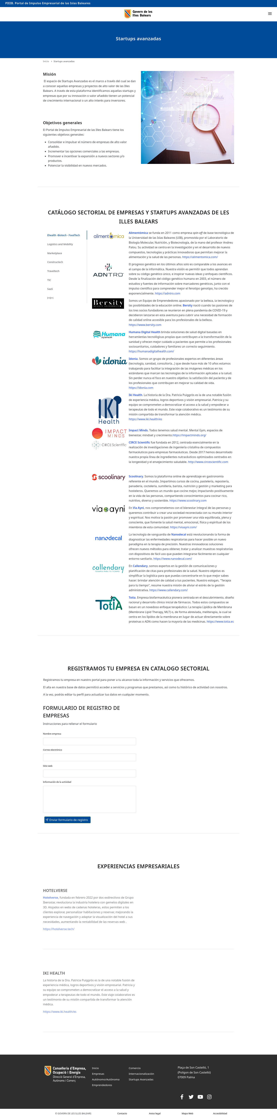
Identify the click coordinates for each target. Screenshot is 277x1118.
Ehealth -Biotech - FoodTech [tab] (63, 235)
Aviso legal (155, 1113)
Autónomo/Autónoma (106, 1079)
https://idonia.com (141, 388)
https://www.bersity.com (145, 325)
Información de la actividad (57, 781)
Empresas (98, 1073)
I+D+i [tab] (50, 298)
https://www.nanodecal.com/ (172, 559)
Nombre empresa (52, 733)
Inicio (46, 61)
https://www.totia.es (220, 621)
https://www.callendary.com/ (168, 590)
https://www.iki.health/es (145, 419)
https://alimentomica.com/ (200, 257)
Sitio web (47, 765)
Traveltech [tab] (53, 271)
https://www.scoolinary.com (188, 500)
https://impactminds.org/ (189, 435)
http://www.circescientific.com (208, 462)
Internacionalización (141, 1073)
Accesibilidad (220, 1113)
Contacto (122, 1113)
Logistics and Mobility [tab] (60, 244)
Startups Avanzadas (141, 1079)
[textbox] (89, 741)
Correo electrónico (52, 749)
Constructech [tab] (55, 262)
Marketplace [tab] (54, 253)
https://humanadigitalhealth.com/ (151, 351)
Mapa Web (187, 1113)
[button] (67, 820)
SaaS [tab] (50, 289)
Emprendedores (102, 1085)
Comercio (135, 1068)
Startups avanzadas (64, 61)
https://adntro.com (167, 293)
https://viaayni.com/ (183, 527)
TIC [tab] (49, 280)
